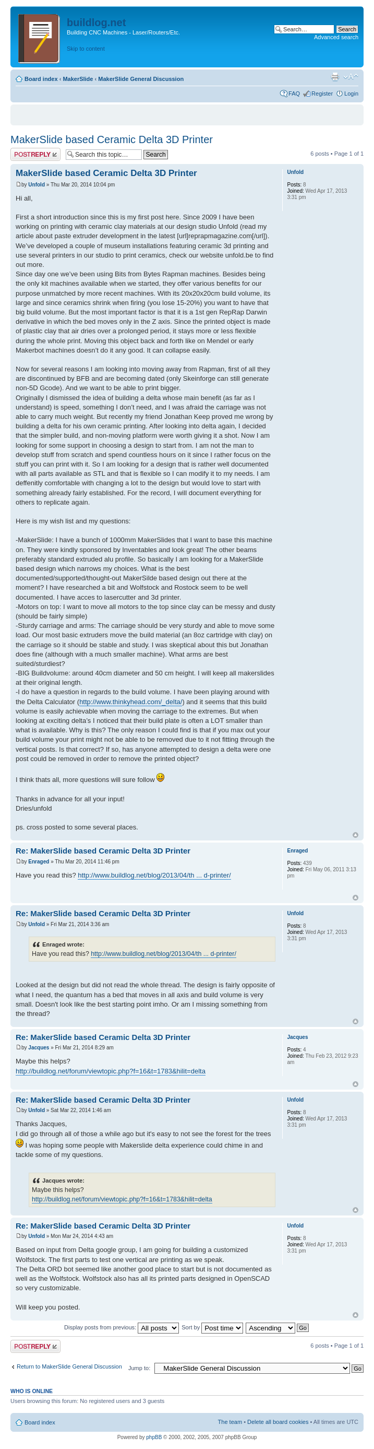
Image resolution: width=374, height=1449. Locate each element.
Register (322, 93)
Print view (335, 76)
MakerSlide (78, 79)
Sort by (212, 1327)
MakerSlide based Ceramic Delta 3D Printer (111, 139)
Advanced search (336, 37)
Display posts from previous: (121, 1327)
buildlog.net (96, 22)
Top (355, 835)
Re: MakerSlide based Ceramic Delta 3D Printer (103, 850)
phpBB (154, 1437)
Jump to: (139, 1368)
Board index (41, 79)
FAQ (294, 93)
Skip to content (86, 48)
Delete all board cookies (277, 1422)
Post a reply (35, 154)
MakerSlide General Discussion (141, 79)
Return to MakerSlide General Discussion (69, 1366)
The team (230, 1422)
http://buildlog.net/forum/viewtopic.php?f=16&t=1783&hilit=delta (111, 1071)
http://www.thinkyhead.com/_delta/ (130, 702)
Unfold (36, 185)
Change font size (350, 76)
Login (351, 93)
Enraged (38, 861)
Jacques (38, 1047)
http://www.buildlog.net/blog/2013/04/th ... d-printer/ (154, 875)
